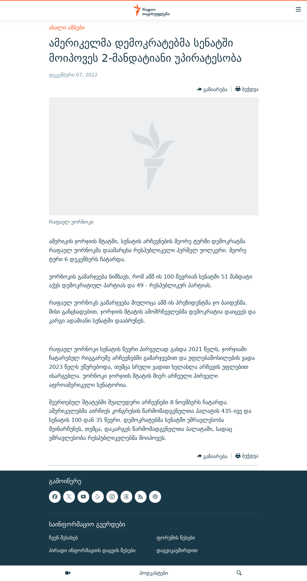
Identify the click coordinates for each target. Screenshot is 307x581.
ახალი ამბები (67, 27)
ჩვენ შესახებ (63, 538)
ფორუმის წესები (175, 538)
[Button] (212, 90)
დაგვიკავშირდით (177, 551)
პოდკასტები (153, 573)
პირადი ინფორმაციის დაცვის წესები (92, 551)
